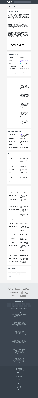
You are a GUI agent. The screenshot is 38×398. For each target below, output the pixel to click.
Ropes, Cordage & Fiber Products (19, 353)
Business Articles (19, 376)
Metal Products (19, 343)
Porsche (25, 306)
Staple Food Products (19, 357)
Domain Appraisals (19, 375)
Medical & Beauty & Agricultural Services (19, 341)
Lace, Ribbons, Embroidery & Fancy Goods (19, 334)
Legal (19, 381)
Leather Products (19, 335)
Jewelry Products (19, 333)
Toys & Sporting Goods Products (19, 358)
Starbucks (12, 308)
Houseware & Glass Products (19, 331)
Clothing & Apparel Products (19, 316)
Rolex (29, 306)
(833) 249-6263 (19, 390)
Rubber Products (19, 354)
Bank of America (17, 303)
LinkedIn (19, 387)
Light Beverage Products (19, 336)
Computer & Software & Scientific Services (19, 320)
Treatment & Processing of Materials (19, 360)
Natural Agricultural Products (19, 345)
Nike (16, 308)
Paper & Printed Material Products (19, 349)
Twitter (19, 385)
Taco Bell (20, 308)
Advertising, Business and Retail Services (19, 314)
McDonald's (21, 306)
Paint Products (19, 348)
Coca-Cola (27, 303)
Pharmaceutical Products (19, 351)
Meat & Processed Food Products (19, 340)
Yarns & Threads (19, 363)
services (19, 271)
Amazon (9, 303)
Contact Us (19, 393)
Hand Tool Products (19, 330)
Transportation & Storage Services (19, 359)
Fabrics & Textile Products (19, 325)
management (24, 271)
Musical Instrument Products (19, 344)
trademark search (17, 370)
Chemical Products (19, 315)
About (19, 379)
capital (10, 271)
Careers (19, 380)
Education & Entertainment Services (19, 323)
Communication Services (19, 317)
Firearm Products (19, 326)
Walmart (25, 308)
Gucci (17, 306)
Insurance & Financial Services (19, 332)
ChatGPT (23, 303)
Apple (13, 303)
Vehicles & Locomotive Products (19, 361)
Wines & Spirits (19, 362)
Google (13, 306)
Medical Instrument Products (19, 342)
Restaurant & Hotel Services (19, 352)
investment (14, 271)
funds (10, 276)
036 (21, 134)
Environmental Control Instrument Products (19, 324)
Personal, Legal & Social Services (19, 350)
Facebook (8, 306)
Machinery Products (19, 339)
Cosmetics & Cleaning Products (19, 322)
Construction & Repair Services (19, 321)
